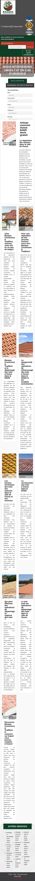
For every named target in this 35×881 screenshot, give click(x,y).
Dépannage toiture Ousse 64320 (9, 864)
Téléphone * (11, 110)
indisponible (5, 26)
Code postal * (11, 98)
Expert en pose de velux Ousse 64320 (26, 836)
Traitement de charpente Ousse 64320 (18, 863)
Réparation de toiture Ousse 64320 (9, 856)
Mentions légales (17, 878)
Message (10, 116)
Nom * (9, 92)
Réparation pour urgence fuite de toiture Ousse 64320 (27, 848)
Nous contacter (17, 81)
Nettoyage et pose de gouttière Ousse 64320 (18, 836)
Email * (9, 104)
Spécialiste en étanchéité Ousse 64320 (27, 860)
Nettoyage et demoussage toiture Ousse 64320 (10, 837)
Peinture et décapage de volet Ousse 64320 (18, 846)
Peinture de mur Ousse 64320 (18, 854)
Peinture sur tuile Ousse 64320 (9, 847)
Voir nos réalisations (7, 43)
